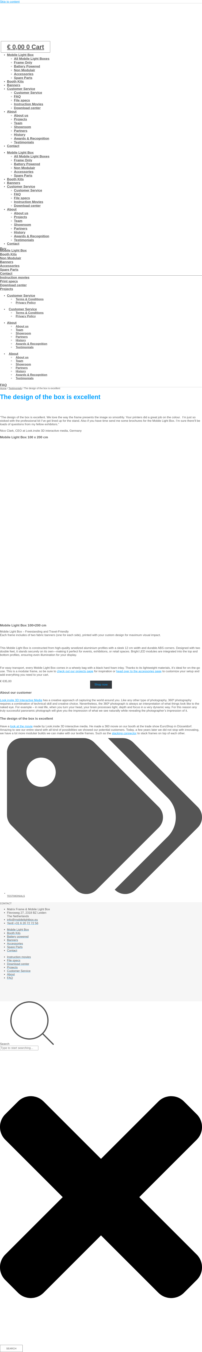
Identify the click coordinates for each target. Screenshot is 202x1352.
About (12, 111)
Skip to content (10, 1)
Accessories (23, 74)
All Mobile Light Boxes (31, 58)
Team (18, 123)
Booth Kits (15, 81)
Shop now (101, 684)
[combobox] (19, 1048)
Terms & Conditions (30, 299)
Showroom (22, 127)
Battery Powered (27, 66)
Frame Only (23, 62)
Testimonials (24, 142)
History (19, 134)
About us (21, 115)
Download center (27, 108)
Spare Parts (23, 78)
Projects (20, 119)
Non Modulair (24, 70)
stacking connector (124, 733)
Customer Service (21, 89)
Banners (13, 85)
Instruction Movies (28, 104)
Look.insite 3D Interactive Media (21, 700)
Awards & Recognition (31, 138)
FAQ (17, 96)
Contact (13, 146)
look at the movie (21, 726)
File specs (22, 100)
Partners (20, 131)
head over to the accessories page (139, 671)
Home (3, 388)
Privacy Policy (26, 302)
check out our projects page (75, 671)
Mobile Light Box (20, 55)
